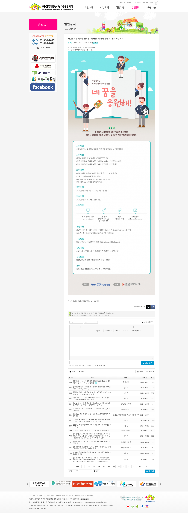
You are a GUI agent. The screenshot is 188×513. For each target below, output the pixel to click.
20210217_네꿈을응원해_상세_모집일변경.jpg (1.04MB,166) (92, 313)
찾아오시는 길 (41, 495)
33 (133, 466)
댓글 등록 (147, 363)
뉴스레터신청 (148, 2)
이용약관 (90, 495)
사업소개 (104, 7)
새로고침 (147, 322)
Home (122, 2)
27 (104, 466)
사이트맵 (138, 2)
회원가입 (130, 2)
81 (140, 466)
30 (118, 466)
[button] (72, 326)
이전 (77, 466)
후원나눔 (151, 7)
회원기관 (120, 7)
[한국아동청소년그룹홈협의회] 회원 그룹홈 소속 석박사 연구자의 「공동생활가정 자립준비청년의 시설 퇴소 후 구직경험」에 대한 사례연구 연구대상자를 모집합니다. (91, 436)
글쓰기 (150, 371)
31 (123, 466)
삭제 (81, 371)
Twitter (148, 307)
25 (94, 466)
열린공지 (135, 7)
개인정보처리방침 (80, 495)
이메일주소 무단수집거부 (64, 495)
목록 (140, 371)
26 (99, 466)
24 (89, 466)
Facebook (153, 307)
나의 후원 (32, 495)
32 (128, 466)
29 (114, 466)
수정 (72, 371)
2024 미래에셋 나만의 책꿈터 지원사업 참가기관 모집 (91, 430)
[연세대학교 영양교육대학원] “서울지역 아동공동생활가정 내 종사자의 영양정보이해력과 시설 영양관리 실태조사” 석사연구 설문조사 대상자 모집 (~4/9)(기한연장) (91, 459)
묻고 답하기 (51, 495)
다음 (145, 466)
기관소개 (88, 7)
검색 (96, 471)
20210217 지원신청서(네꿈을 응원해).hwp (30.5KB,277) (91, 315)
